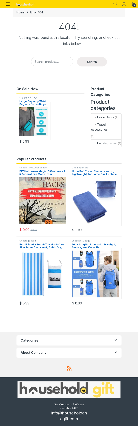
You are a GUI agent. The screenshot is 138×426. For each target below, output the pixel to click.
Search (115, 4)
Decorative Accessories (33, 167)
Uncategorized (104, 143)
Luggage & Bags (28, 97)
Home (20, 12)
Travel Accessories (99, 127)
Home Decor (102, 117)
